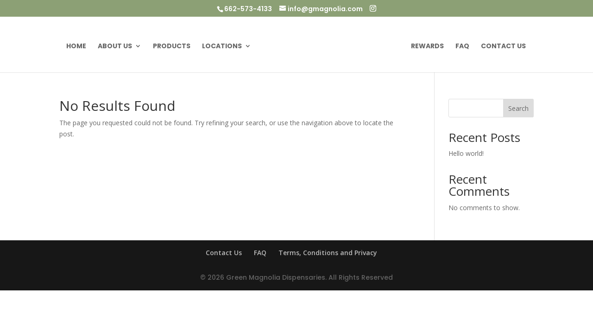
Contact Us (503, 47)
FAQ (462, 47)
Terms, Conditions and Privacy (327, 252)
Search (518, 108)
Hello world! (466, 153)
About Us (115, 47)
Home (76, 47)
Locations (222, 47)
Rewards (427, 47)
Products (171, 47)
